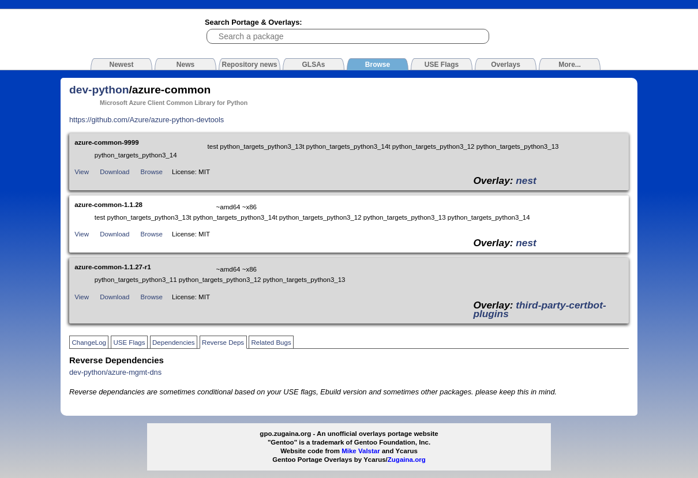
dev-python (99, 90)
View (81, 171)
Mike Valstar (361, 450)
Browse (152, 171)
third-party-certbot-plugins (539, 309)
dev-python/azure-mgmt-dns (115, 372)
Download (114, 171)
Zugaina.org (407, 459)
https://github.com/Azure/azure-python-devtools (146, 119)
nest (526, 180)
